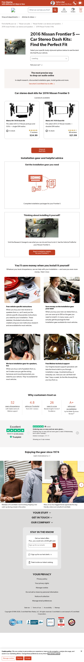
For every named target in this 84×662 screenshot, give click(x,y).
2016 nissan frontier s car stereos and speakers (17, 27)
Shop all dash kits (42, 150)
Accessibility (48, 607)
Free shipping (13, 3)
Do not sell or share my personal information (42, 592)
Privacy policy (42, 579)
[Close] (81, 651)
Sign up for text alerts (41, 554)
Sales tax (27, 607)
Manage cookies (42, 588)
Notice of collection (42, 596)
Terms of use (37, 607)
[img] (74, 3)
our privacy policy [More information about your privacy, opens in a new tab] (54, 653)
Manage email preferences (42, 601)
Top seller (48, 103)
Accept (27, 658)
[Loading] (49, 58)
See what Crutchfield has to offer (42, 84)
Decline (19, 658)
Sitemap (57, 607)
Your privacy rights (42, 583)
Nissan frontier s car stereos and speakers (47, 24)
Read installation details (42, 252)
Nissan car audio (24, 24)
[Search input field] (43, 10)
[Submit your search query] (55, 10)
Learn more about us (42, 456)
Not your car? (36, 65)
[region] (42, 485)
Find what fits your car (9, 24)
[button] (81, 485)
